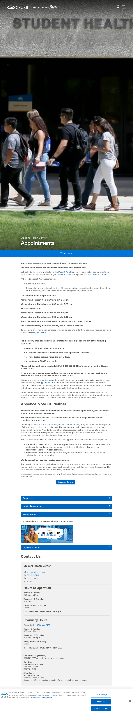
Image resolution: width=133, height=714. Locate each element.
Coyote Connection (32, 547)
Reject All (100, 703)
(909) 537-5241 (100, 274)
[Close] (130, 703)
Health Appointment (32, 506)
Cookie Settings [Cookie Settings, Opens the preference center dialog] (101, 696)
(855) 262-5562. (38, 332)
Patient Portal (64, 272)
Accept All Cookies (100, 710)
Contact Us (28, 498)
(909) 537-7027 (33, 578)
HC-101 (29, 581)
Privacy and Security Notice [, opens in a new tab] (41, 699)
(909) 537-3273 (43, 625)
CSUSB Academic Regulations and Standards (58, 424)
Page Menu (66, 253)
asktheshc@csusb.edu (36, 572)
